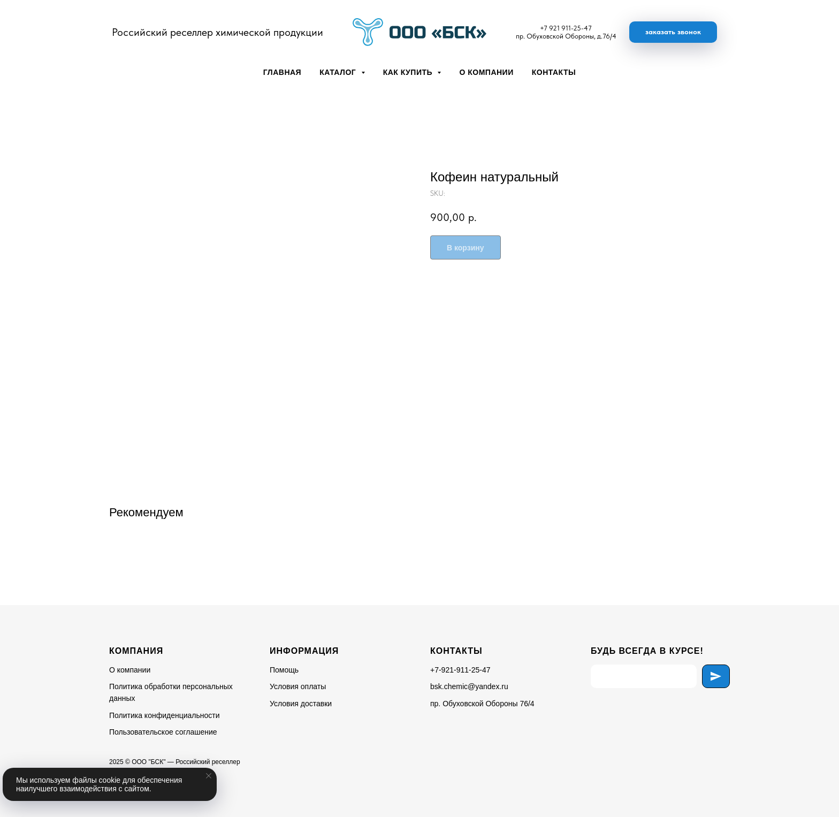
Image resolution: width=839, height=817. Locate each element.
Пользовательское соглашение (163, 732)
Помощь (284, 670)
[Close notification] (208, 775)
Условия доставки (301, 703)
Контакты (554, 72)
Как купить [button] (409, 72)
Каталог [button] (338, 72)
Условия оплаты (298, 686)
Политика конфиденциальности (164, 715)
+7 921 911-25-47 (566, 28)
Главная (282, 72)
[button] (673, 32)
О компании (486, 72)
